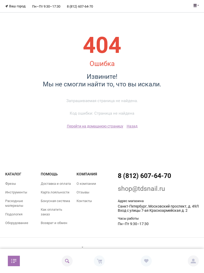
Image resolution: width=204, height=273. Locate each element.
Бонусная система (55, 201)
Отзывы (83, 192)
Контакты (84, 201)
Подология (13, 214)
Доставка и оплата (56, 183)
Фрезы (10, 183)
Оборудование (16, 223)
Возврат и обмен (54, 223)
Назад (132, 126)
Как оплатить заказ (51, 212)
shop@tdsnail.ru (141, 188)
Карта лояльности (55, 192)
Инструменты (16, 192)
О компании (86, 183)
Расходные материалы (14, 203)
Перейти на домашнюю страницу (95, 126)
